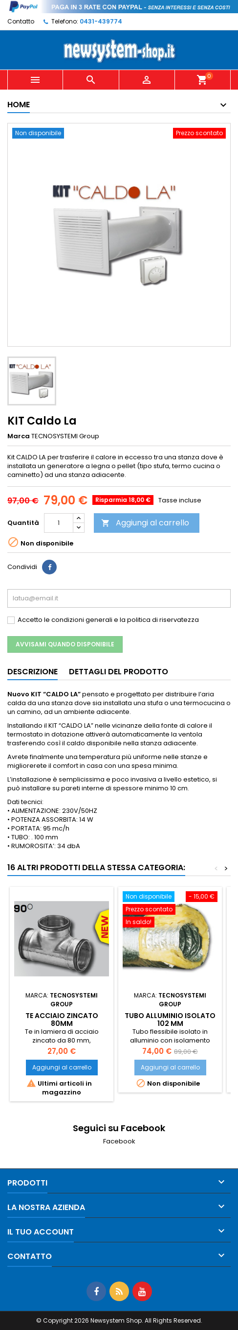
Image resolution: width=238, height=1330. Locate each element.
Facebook (119, 1141)
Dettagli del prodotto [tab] (118, 671)
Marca (18, 436)
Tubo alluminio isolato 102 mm (170, 1019)
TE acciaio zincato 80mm (61, 1019)
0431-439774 (101, 21)
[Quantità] (58, 523)
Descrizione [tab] (32, 671)
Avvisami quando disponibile (65, 644)
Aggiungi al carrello (145, 522)
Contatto (20, 21)
